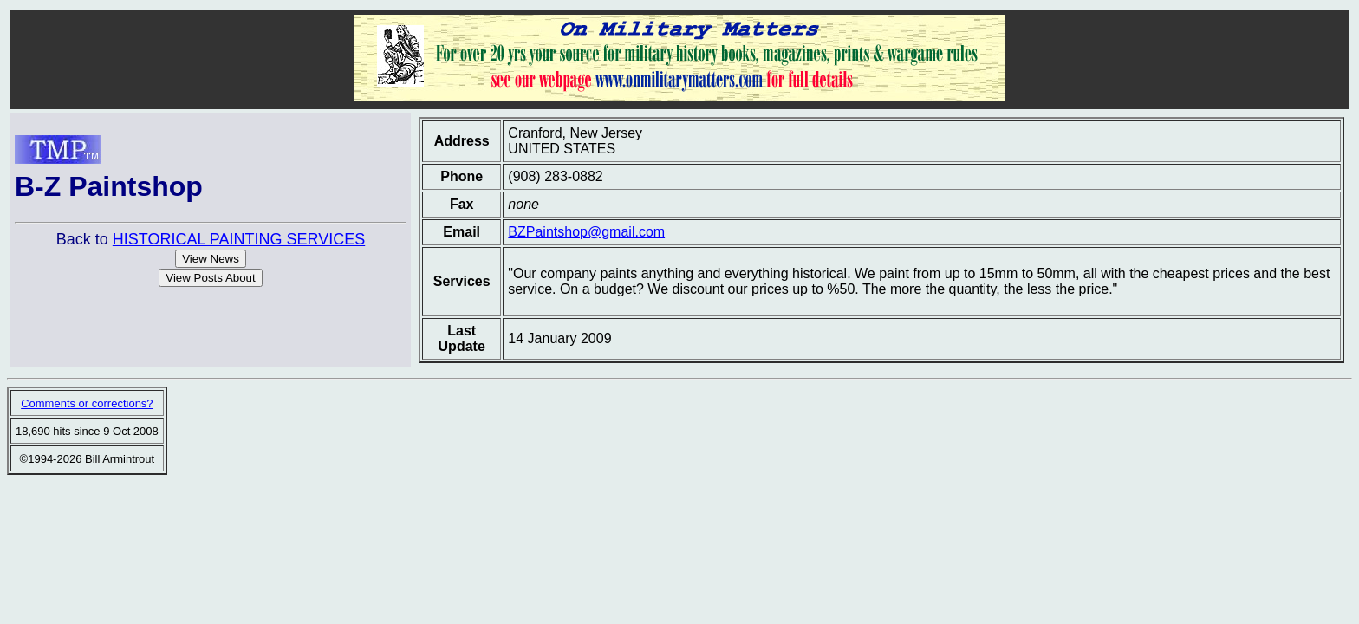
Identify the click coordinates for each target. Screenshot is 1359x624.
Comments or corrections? (87, 403)
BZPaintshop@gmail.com (586, 231)
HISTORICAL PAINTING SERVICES (239, 239)
